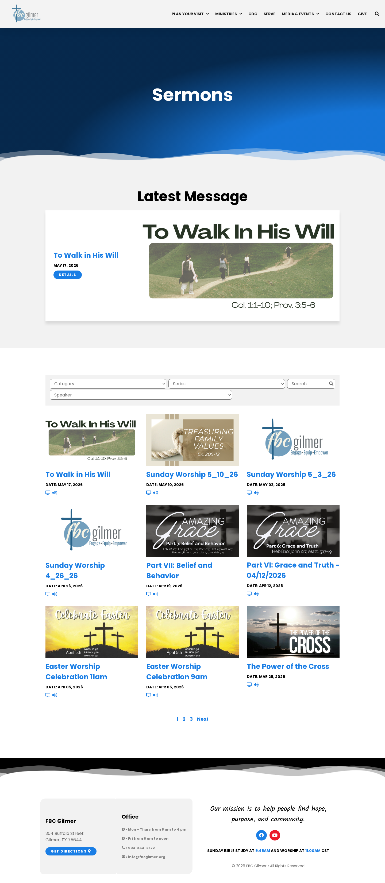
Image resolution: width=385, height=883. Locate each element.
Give (362, 14)
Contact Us (338, 14)
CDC (252, 14)
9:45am (262, 838)
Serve (269, 14)
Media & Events (300, 13)
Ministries (228, 13)
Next (203, 706)
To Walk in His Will (85, 255)
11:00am (313, 838)
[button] (377, 14)
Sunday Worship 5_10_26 (192, 462)
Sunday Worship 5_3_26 (291, 462)
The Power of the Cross (288, 654)
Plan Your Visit (190, 13)
